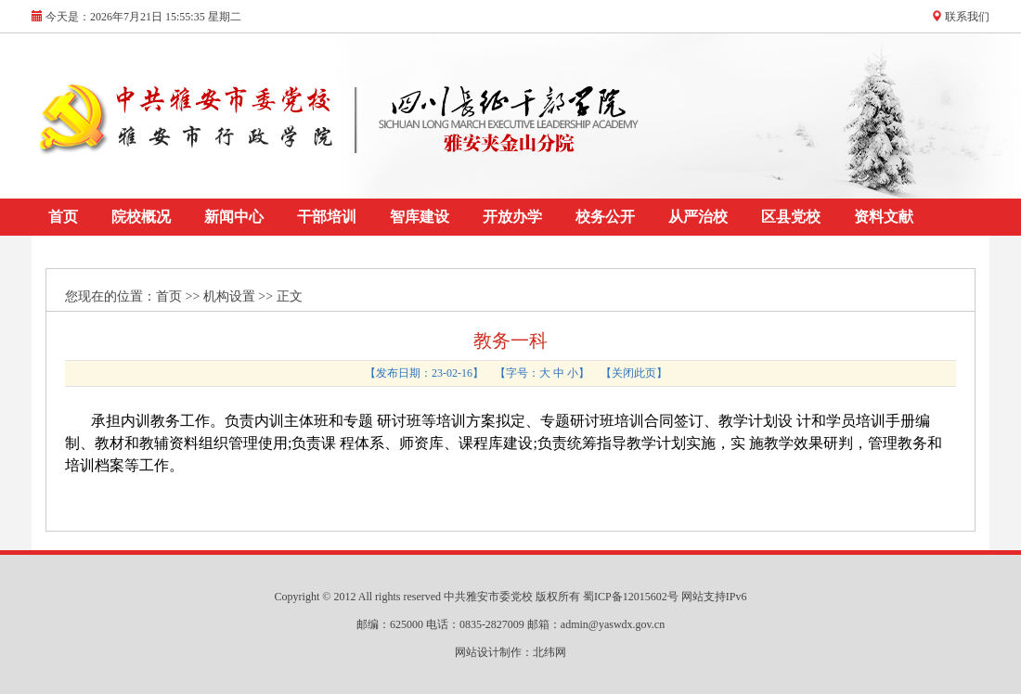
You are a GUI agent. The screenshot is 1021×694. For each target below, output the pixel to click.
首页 (63, 217)
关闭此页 (634, 372)
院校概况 (141, 217)
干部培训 (326, 217)
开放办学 (512, 217)
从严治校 (698, 217)
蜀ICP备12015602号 (632, 596)
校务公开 (605, 217)
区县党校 (791, 217)
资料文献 (883, 217)
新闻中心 (234, 217)
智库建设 (419, 217)
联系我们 (967, 16)
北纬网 (549, 652)
